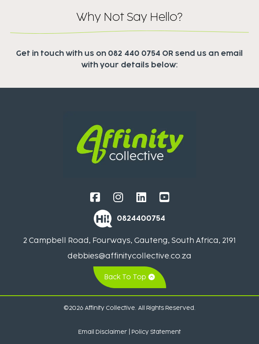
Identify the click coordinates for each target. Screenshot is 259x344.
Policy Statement (156, 331)
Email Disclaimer (102, 331)
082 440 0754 (134, 53)
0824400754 (141, 218)
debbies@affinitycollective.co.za (129, 255)
